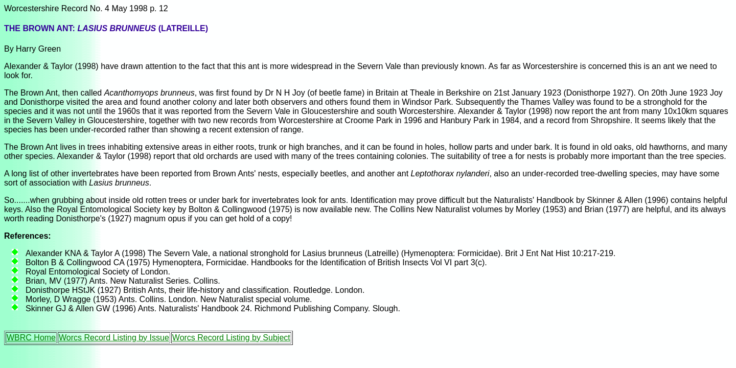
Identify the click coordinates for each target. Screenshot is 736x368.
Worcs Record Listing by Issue (114, 337)
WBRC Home (31, 337)
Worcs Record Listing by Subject (231, 337)
